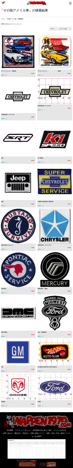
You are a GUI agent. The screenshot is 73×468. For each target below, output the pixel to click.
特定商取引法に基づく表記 (42, 430)
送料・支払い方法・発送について (58, 433)
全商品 (2, 19)
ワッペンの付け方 (60, 430)
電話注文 (17, 433)
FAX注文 (25, 433)
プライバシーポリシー (23, 430)
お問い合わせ (7, 433)
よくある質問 (36, 436)
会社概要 (10, 430)
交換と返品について (37, 433)
